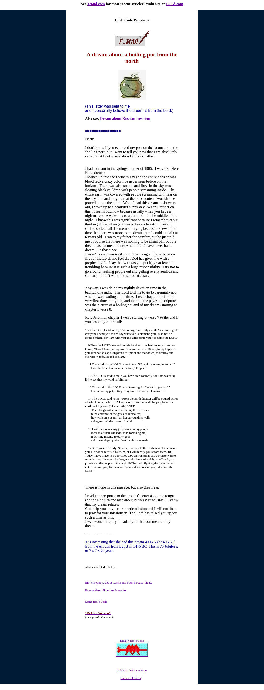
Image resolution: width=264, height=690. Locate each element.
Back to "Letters (131, 678)
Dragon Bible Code (132, 640)
